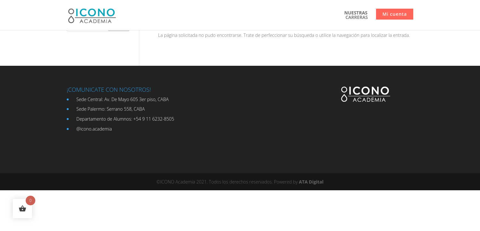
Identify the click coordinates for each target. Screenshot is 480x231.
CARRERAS (356, 15)
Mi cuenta (394, 14)
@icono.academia (94, 129)
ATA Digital (311, 182)
